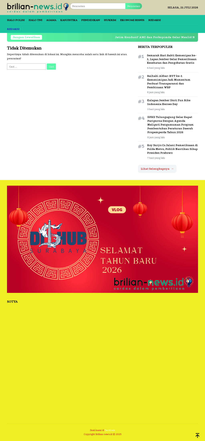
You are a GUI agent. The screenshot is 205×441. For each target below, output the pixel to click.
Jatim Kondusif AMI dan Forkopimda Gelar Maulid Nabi (154, 37)
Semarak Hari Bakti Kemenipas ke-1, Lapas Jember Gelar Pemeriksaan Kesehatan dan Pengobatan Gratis (172, 59)
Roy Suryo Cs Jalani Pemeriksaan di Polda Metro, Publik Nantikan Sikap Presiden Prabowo (172, 149)
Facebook (110, 430)
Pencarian (133, 6)
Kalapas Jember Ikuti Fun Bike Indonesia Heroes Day (168, 102)
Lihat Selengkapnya (157, 169)
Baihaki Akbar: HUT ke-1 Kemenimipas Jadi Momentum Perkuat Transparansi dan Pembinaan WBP (168, 81)
